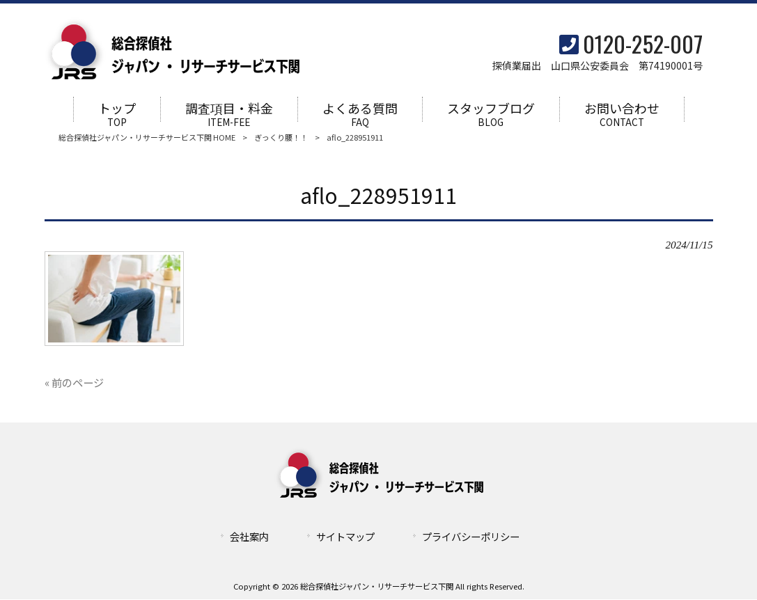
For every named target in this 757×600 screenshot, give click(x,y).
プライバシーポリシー (471, 537)
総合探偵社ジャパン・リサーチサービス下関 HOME (146, 137)
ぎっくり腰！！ (281, 137)
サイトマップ (345, 537)
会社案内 (249, 537)
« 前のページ (74, 382)
